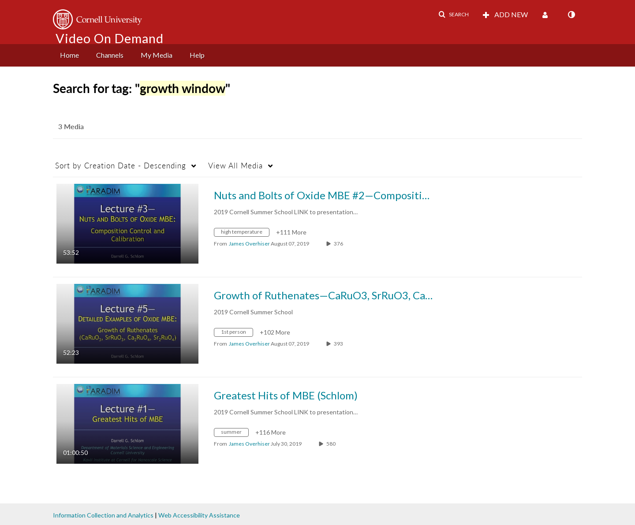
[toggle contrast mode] (571, 14)
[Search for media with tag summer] (234, 433)
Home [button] (69, 55)
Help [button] (197, 55)
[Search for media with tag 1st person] (237, 333)
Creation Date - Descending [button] (120, 165)
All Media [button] (235, 165)
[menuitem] (69, 55)
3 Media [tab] (71, 126)
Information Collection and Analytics (103, 515)
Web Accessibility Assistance (199, 515)
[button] (453, 14)
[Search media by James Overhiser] (249, 243)
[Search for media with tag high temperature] (245, 233)
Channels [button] (109, 55)
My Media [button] (156, 55)
